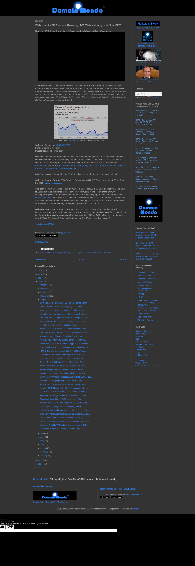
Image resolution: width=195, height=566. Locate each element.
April (42, 444)
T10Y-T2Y (139, 352)
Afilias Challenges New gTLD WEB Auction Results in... (63, 366)
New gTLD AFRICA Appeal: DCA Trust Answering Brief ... (64, 329)
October (44, 292)
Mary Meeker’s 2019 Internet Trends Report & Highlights (147, 187)
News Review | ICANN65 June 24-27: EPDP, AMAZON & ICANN (145, 122)
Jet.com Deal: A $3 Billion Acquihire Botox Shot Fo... (62, 362)
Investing (66, 253)
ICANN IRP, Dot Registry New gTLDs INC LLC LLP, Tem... (64, 410)
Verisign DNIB (141, 363)
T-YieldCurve (140, 350)
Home (81, 259)
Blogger (135, 509)
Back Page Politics (146, 317)
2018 (40, 274)
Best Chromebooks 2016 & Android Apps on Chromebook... (65, 344)
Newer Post (41, 259)
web (94, 253)
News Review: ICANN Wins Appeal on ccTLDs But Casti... (64, 403)
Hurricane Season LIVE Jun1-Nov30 (148, 63)
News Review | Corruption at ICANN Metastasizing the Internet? (147, 112)
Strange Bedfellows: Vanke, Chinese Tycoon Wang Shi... (63, 321)
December (45, 285)
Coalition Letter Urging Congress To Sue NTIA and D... (63, 381)
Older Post (122, 259)
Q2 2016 (82, 253)
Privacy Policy (38, 502)
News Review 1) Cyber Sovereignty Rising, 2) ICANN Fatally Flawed (145, 131)
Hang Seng (140, 334)
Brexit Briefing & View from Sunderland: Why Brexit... (62, 369)
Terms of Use (51, 502)
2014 (40, 464)
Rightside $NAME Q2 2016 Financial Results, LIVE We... (64, 395)
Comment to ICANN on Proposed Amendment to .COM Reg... (66, 377)
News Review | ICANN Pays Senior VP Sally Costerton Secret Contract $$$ (147, 256)
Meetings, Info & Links (147, 275)
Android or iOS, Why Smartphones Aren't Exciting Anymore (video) (147, 179)
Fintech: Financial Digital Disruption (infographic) (60, 406)
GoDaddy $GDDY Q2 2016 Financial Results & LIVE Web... (65, 421)
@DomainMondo (67, 233)
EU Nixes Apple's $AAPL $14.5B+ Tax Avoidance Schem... (64, 303)
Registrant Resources (147, 279)
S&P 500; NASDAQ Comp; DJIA (148, 28)
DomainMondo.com (146, 272)
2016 (40, 282)
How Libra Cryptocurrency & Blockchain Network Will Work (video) (147, 169)
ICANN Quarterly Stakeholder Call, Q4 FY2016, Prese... (63, 351)
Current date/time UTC (43, 486)
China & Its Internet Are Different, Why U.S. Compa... (62, 307)
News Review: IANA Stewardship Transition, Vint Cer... (63, 340)
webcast (107, 253)
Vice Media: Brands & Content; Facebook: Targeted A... (63, 429)
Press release (63, 165)
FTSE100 (139, 336)
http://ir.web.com (42, 197)
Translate (152, 97)
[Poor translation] (10, 527)
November (45, 289)
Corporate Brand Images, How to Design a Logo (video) (63, 318)
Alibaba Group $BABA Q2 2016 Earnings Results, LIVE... (64, 384)
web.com (100, 253)
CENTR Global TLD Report (146, 366)
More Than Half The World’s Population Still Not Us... (62, 310)
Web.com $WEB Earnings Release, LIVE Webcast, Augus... (65, 414)
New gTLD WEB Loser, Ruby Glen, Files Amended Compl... (65, 388)
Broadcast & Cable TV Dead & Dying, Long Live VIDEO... (64, 425)
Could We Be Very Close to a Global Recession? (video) (63, 332)
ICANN (141, 294)
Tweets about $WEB (44, 224)
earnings (58, 253)
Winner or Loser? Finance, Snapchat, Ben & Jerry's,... (62, 336)
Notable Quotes (144, 285)
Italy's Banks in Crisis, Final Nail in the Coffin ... (59, 325)
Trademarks (63, 502)
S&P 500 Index (141, 342)
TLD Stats (139, 360)
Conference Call (48, 253)
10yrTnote (139, 347)
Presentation (41, 165)
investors (74, 253)
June (42, 437)
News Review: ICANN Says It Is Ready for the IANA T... (63, 373)
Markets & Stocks (145, 282)
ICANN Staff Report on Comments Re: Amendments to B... (64, 347)
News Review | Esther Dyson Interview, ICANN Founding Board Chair (145, 235)
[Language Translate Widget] (148, 94)
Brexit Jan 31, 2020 (146, 314)
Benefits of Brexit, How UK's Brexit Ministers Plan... (61, 399)
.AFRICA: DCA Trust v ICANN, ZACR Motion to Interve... (63, 392)
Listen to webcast (53, 183)
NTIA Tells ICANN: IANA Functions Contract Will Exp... (63, 358)
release (89, 253)
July (42, 433)
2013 (40, 467)
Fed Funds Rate (142, 355)
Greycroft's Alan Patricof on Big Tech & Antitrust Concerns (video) (146, 150)
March (43, 448)
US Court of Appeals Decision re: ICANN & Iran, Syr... (62, 418)
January (44, 455)
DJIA (137, 339)
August (43, 300)
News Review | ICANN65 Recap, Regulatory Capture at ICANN (146, 141)
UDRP (140, 297)
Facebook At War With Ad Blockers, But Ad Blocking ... (63, 355)
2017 (40, 278)
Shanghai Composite (144, 331)
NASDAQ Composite (144, 344)
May (42, 441)
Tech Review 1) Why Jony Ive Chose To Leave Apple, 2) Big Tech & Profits (146, 160)
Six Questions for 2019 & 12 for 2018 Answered (148, 309)
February (44, 452)
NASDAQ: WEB (75, 140)
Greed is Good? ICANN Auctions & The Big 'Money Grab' (148, 302)
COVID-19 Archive (145, 320)
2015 (40, 460)
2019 (40, 271)
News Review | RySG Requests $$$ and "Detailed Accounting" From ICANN (147, 245)
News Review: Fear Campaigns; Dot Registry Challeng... (64, 314)
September (45, 296)
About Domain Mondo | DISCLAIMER (147, 289)
